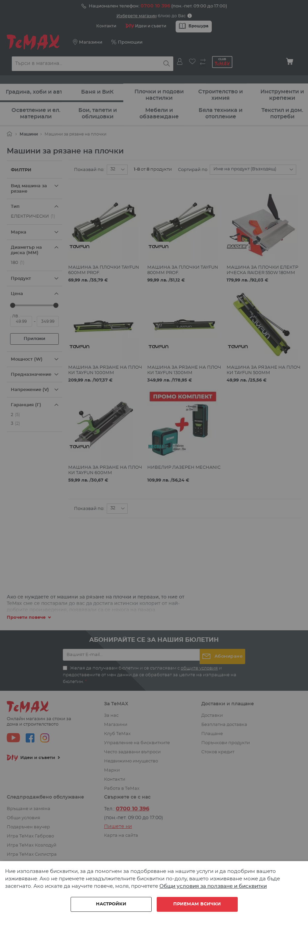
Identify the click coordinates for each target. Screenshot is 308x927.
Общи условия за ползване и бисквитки (213, 886)
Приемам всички (197, 904)
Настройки (111, 904)
